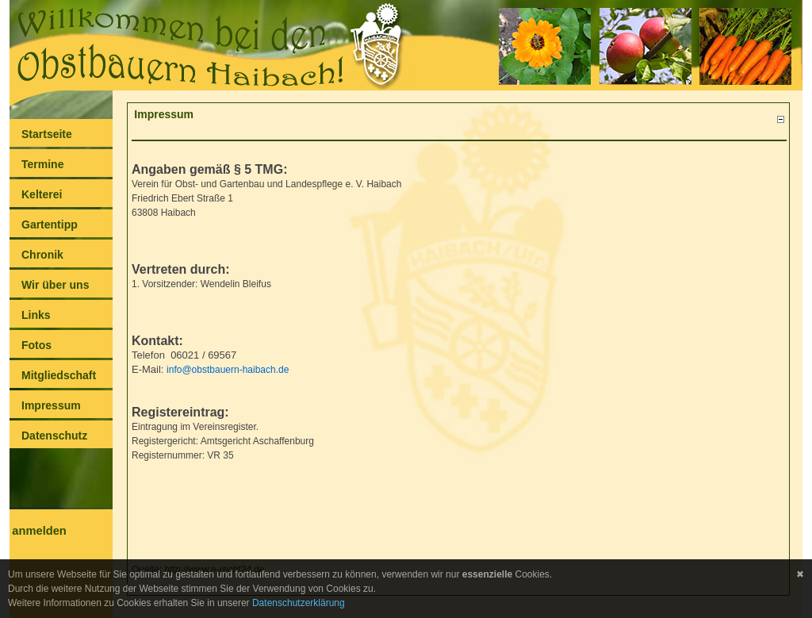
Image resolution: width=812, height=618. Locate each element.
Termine (42, 164)
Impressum (51, 405)
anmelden (39, 530)
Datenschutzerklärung (298, 602)
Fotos (36, 345)
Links (36, 315)
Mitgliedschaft (58, 375)
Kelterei (41, 194)
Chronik (42, 254)
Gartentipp (49, 224)
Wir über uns (55, 284)
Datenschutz (54, 435)
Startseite (46, 134)
